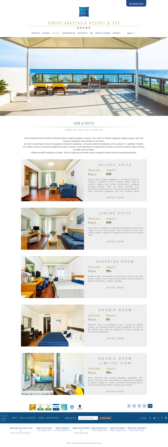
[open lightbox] (52, 180)
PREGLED (36, 33)
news (14, 418)
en (129, 406)
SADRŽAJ (46, 33)
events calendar (27, 418)
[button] (130, 33)
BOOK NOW (115, 197)
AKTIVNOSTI (82, 33)
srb (150, 406)
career (41, 418)
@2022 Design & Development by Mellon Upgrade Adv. (84, 443)
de (139, 406)
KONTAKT (116, 33)
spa (91, 33)
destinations (52, 418)
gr (134, 406)
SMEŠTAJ (56, 33)
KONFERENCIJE (68, 33)
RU (144, 406)
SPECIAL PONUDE (102, 33)
